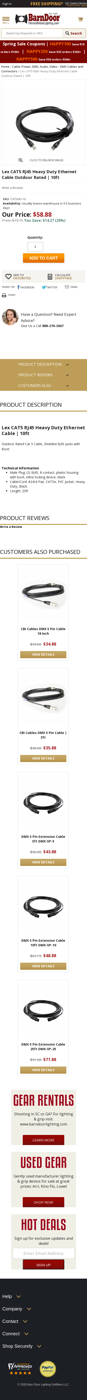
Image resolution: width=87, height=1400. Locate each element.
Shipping (68, 277)
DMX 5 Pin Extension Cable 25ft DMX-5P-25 (43, 1046)
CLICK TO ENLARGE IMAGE (46, 160)
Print (12, 295)
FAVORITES (26, 277)
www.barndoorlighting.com (43, 1124)
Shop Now (43, 1202)
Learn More (43, 1140)
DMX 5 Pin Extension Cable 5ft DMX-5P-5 (43, 838)
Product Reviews (35, 374)
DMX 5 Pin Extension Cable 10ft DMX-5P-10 (43, 942)
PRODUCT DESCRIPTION (40, 364)
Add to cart (43, 258)
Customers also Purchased (34, 387)
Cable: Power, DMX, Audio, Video (35, 66)
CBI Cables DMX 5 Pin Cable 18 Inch (43, 631)
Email (74, 287)
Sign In (7, 4)
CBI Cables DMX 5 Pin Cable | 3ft (43, 735)
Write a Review (12, 188)
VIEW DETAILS (43, 654)
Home (5, 66)
